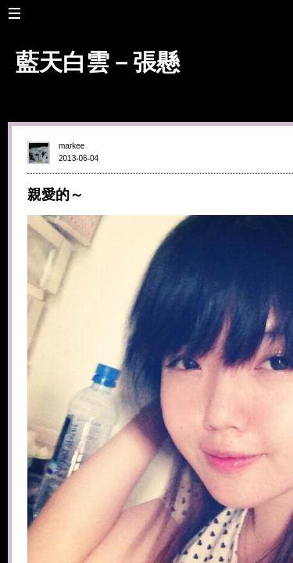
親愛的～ (55, 195)
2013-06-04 (78, 158)
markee (71, 146)
